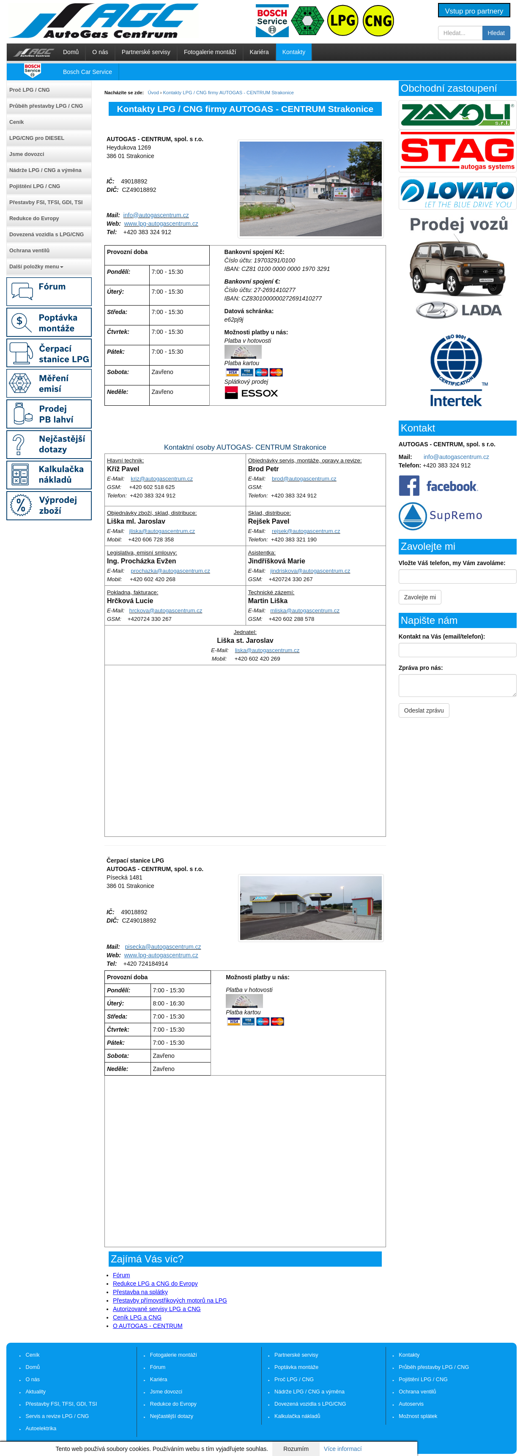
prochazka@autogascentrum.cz (170, 571)
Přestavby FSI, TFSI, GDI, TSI (46, 202)
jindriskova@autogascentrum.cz (310, 571)
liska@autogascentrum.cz (267, 650)
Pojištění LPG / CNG (34, 186)
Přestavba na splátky (140, 1292)
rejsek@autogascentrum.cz (306, 531)
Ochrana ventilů (29, 251)
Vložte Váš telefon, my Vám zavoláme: (452, 563)
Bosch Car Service (87, 71)
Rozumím (296, 1448)
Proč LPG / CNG (29, 90)
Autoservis (411, 1404)
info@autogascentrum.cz (156, 215)
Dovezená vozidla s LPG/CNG (46, 235)
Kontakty (293, 52)
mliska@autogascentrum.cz (305, 610)
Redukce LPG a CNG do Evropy (155, 1283)
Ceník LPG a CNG (137, 1317)
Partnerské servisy (146, 52)
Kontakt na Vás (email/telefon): (442, 636)
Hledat (496, 33)
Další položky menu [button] (36, 267)
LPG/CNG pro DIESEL (36, 138)
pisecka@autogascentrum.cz (163, 946)
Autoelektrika (41, 1428)
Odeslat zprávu (424, 710)
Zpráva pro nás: (421, 667)
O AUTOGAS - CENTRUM (148, 1325)
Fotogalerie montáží (210, 52)
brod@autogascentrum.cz (304, 478)
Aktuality (36, 1392)
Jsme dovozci (26, 154)
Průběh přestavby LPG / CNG (46, 106)
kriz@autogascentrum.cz (162, 478)
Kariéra (259, 52)
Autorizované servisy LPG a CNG (157, 1309)
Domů (71, 52)
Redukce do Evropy (34, 218)
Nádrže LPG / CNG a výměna (45, 170)
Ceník (16, 122)
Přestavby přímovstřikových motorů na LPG (170, 1300)
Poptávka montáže (296, 1367)
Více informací (342, 1448)
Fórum (121, 1275)
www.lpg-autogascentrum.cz (161, 223)
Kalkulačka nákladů (297, 1416)
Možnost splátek (418, 1416)
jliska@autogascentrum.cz (162, 531)
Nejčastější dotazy (171, 1416)
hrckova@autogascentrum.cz (166, 610)
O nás (100, 52)
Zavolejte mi (420, 597)
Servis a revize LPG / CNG (57, 1416)
